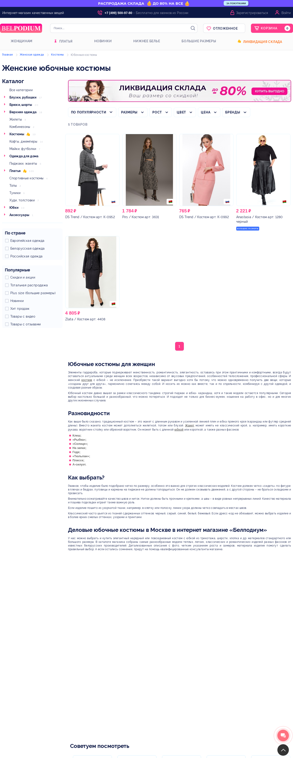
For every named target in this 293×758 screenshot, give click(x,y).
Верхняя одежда (23, 112)
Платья (66, 41)
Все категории (21, 90)
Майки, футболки (22, 149)
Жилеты (15, 119)
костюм (86, 380)
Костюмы (16, 134)
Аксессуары (19, 215)
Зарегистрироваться (252, 13)
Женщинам (21, 41)
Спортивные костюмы (26, 178)
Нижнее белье (146, 41)
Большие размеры (199, 41)
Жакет (189, 425)
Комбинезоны (19, 127)
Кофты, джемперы (23, 141)
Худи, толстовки (22, 200)
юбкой (179, 429)
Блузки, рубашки (23, 97)
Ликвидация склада (262, 42)
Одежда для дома (24, 156)
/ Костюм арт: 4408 (85, 319)
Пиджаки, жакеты (23, 163)
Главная (7, 54)
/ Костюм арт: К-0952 (90, 217)
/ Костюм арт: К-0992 (204, 217)
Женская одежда (32, 54)
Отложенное (225, 28)
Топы (13, 185)
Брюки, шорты (20, 105)
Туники (15, 193)
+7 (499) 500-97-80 (118, 13)
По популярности (88, 112)
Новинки (103, 41)
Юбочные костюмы (84, 54)
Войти (286, 13)
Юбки (14, 207)
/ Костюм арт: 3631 (140, 217)
